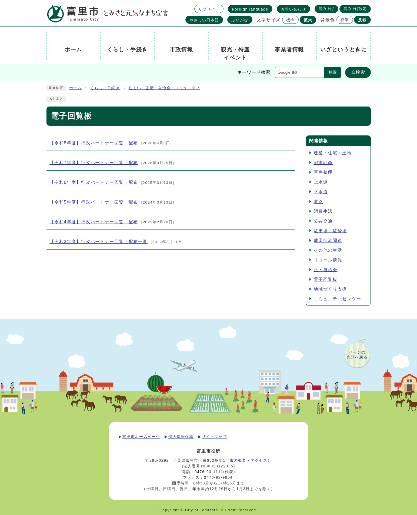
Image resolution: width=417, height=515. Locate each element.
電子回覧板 (326, 279)
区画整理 (323, 172)
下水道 (321, 192)
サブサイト (208, 9)
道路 (318, 201)
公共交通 (323, 221)
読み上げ (326, 8)
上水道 (321, 182)
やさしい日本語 (204, 20)
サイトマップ (214, 436)
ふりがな (239, 20)
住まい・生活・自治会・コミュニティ (164, 88)
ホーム (75, 88)
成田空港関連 (328, 240)
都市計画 (323, 162)
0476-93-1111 (209, 472)
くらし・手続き (105, 88)
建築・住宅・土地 (333, 153)
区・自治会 (326, 269)
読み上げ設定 (355, 8)
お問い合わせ (293, 9)
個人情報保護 (181, 436)
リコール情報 (328, 260)
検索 (332, 72)
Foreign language (250, 9)
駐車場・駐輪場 (330, 230)
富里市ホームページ (141, 436)
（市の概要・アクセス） (248, 460)
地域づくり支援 (330, 289)
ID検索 (358, 72)
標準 (290, 20)
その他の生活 (328, 250)
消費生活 (323, 211)
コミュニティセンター (337, 299)
